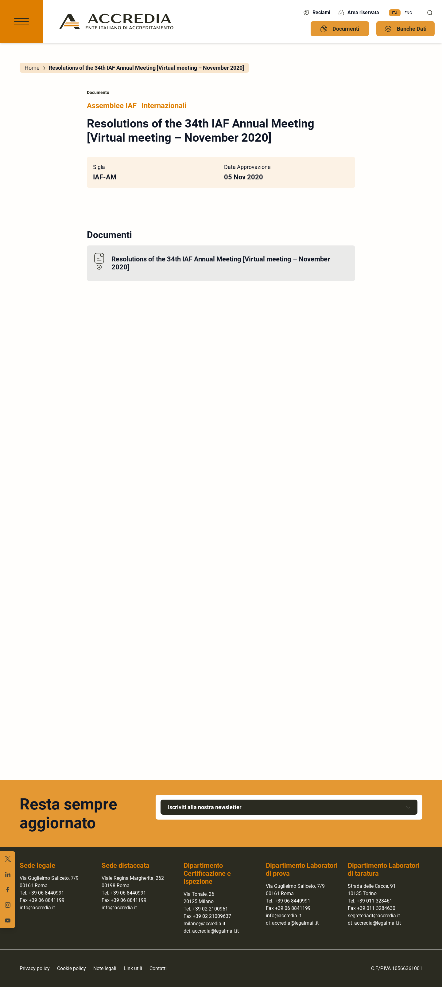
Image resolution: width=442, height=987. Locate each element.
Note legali (104, 968)
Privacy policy (35, 968)
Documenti (339, 29)
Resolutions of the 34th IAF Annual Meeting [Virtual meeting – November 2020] (220, 263)
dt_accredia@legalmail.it (374, 923)
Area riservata (358, 12)
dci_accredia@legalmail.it (211, 931)
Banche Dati (406, 29)
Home (32, 68)
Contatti (158, 968)
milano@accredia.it (204, 923)
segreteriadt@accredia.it (374, 915)
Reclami (316, 12)
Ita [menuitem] (394, 12)
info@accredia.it (37, 908)
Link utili (133, 968)
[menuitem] (395, 13)
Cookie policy (71, 968)
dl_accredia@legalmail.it (292, 923)
